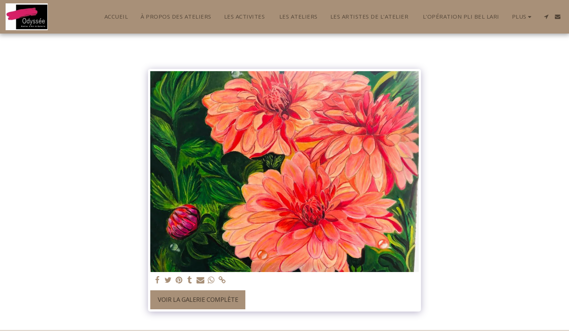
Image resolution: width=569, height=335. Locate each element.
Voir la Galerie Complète (198, 299)
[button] (546, 16)
